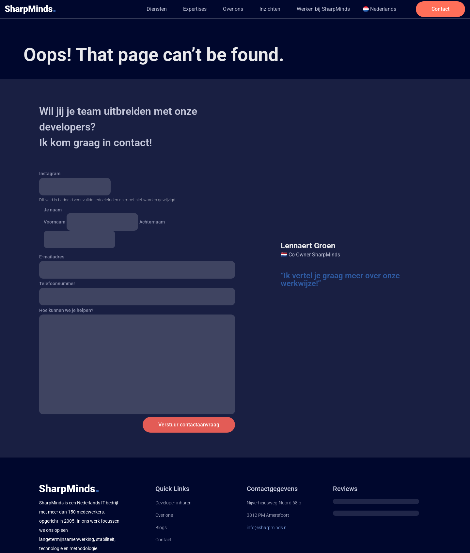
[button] (158, 9)
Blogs (161, 527)
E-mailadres (51, 256)
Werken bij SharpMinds (323, 9)
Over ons (233, 9)
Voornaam (54, 221)
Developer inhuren (173, 502)
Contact (163, 539)
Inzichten (269, 9)
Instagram (49, 173)
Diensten (156, 9)
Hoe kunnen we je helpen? (66, 310)
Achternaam (152, 221)
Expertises (194, 9)
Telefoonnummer (57, 283)
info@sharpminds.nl (267, 527)
